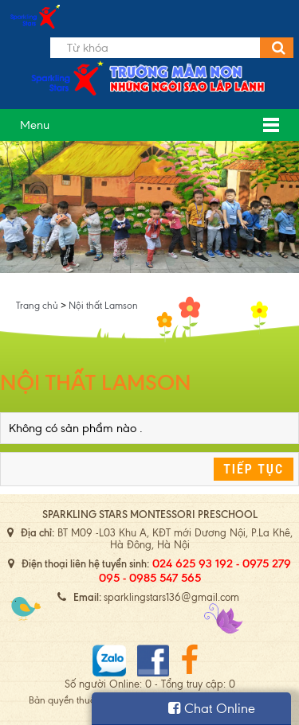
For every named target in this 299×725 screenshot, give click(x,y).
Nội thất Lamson (103, 305)
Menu (34, 125)
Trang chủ (38, 305)
